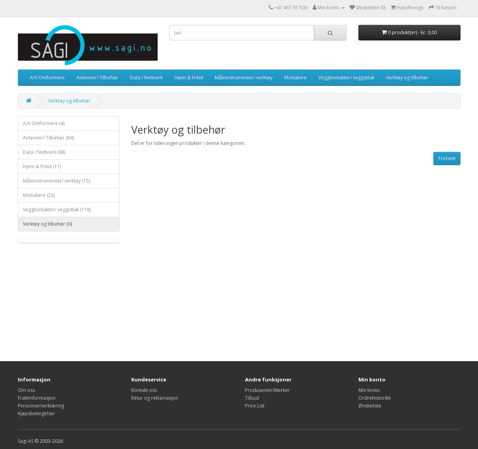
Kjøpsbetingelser (36, 413)
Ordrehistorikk (374, 398)
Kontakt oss (144, 390)
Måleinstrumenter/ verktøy (244, 77)
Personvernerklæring (41, 405)
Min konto (369, 390)
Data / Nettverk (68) (44, 152)
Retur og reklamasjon (154, 398)
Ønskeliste (369, 405)
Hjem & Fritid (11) (42, 166)
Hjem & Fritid (188, 77)
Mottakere (295, 77)
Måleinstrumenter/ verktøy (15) (56, 181)
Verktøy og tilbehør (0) (47, 224)
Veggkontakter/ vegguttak (346, 77)
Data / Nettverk (146, 77)
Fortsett (446, 158)
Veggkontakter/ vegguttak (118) (57, 209)
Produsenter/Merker (267, 390)
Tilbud (252, 398)
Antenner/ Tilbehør (97, 77)
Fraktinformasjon (37, 398)
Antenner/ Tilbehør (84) (48, 137)
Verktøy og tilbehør (407, 77)
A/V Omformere (47, 77)
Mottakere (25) (39, 195)
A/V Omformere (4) (43, 123)
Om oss (26, 390)
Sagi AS (25, 441)
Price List (254, 405)
